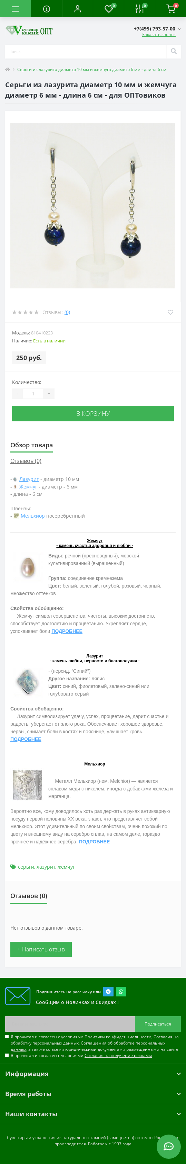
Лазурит (29, 479)
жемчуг (66, 866)
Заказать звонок (159, 34)
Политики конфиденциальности (118, 1037)
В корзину (93, 413)
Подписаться (158, 1024)
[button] (77, 8)
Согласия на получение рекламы (118, 1055)
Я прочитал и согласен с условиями (81, 1055)
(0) (67, 312)
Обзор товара (31, 445)
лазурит (46, 866)
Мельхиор (33, 515)
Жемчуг (28, 486)
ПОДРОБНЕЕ (66, 631)
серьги (26, 866)
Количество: (26, 382)
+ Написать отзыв (41, 949)
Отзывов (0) (25, 461)
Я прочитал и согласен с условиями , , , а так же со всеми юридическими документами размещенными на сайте (95, 1043)
